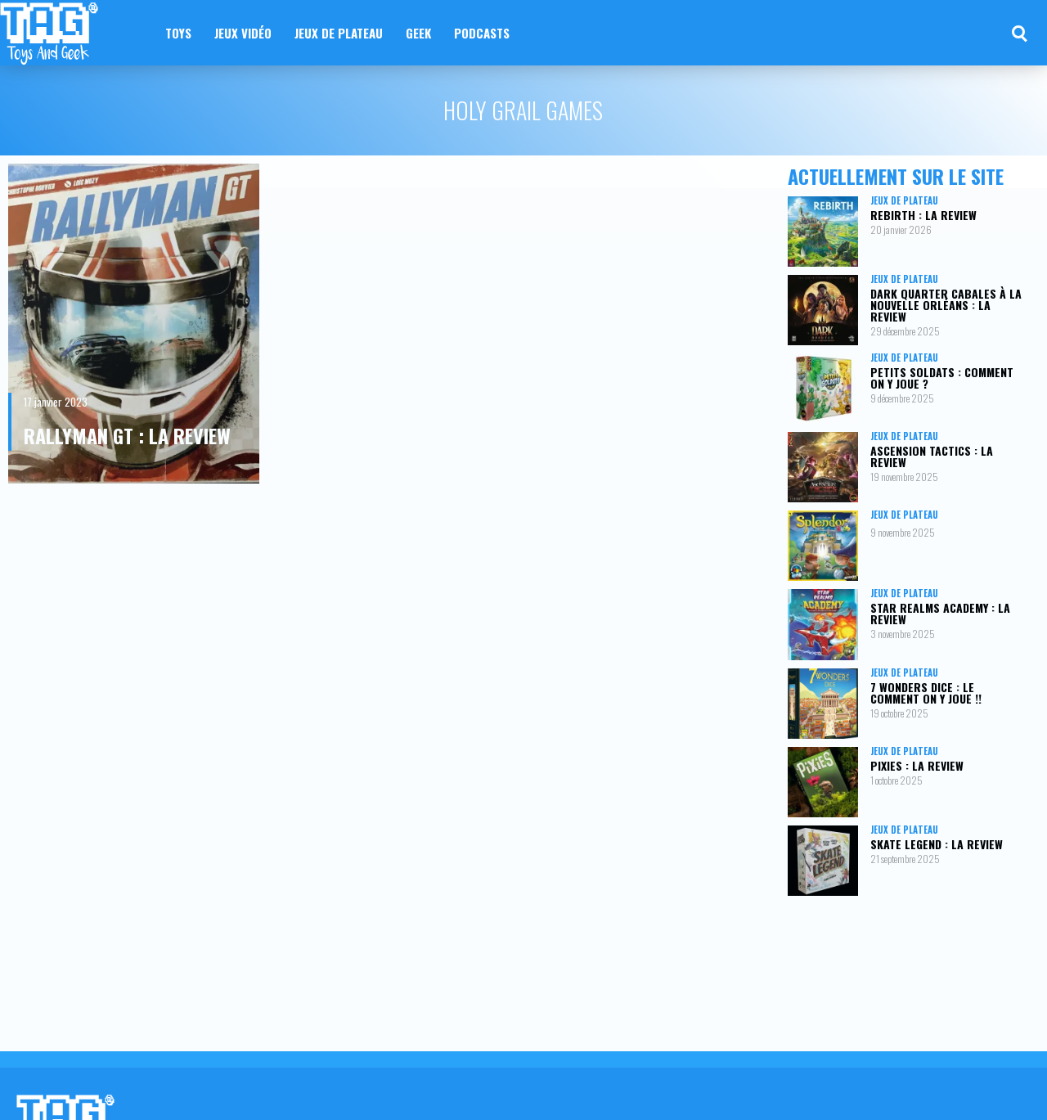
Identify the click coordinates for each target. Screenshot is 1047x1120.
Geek (418, 33)
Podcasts (482, 33)
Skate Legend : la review (936, 843)
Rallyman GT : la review (127, 435)
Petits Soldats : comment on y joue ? (941, 377)
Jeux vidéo (243, 33)
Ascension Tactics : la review (931, 456)
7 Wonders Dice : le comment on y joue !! (926, 692)
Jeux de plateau (338, 33)
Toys (178, 33)
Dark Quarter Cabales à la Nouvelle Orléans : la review (946, 305)
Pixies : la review (917, 765)
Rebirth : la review (923, 214)
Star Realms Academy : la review (940, 613)
